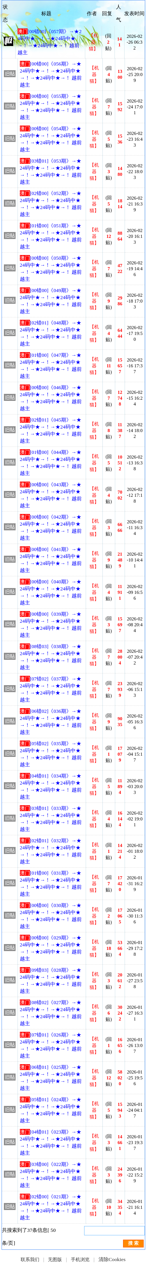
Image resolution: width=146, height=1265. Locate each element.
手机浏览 (80, 1259)
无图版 (55, 1259)
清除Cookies (112, 1259)
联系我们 (30, 1259)
